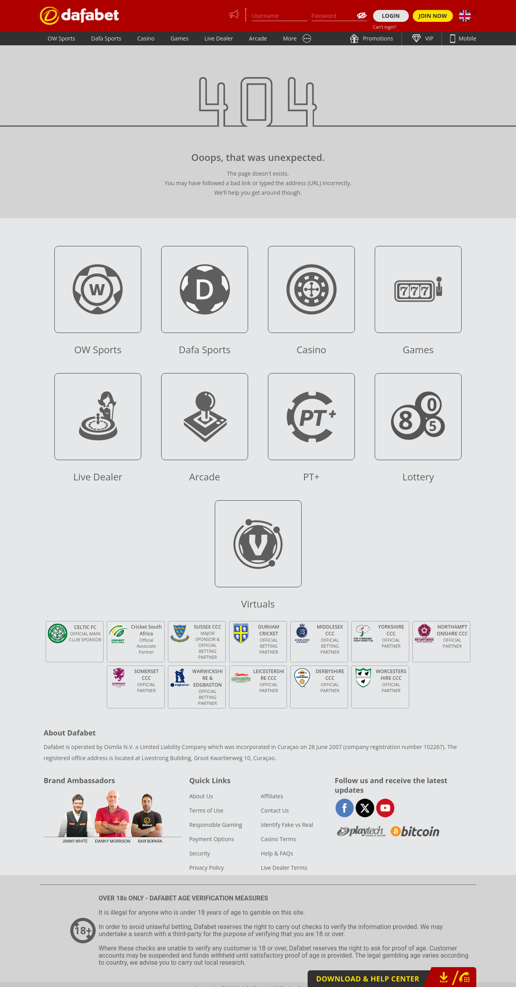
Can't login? (385, 27)
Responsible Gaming (215, 824)
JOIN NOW (433, 15)
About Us (201, 796)
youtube (385, 808)
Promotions (377, 38)
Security (199, 853)
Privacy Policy (206, 867)
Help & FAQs (277, 853)
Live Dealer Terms (284, 867)
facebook (344, 808)
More (290, 38)
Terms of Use (206, 810)
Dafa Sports (106, 38)
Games (179, 38)
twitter (365, 808)
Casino (146, 38)
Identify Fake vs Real (287, 824)
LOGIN (391, 15)
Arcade (258, 38)
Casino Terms (278, 839)
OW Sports (61, 38)
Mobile (466, 38)
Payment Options (211, 839)
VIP (428, 38)
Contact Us (275, 810)
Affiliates (272, 796)
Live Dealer (218, 38)
